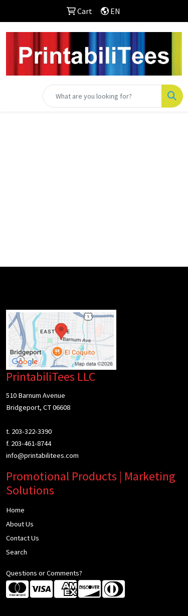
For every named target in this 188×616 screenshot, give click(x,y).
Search (16, 551)
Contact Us (22, 537)
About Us (20, 523)
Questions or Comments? (44, 572)
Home (15, 509)
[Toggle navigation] (15, 96)
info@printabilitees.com (42, 455)
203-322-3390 (32, 431)
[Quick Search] (102, 96)
